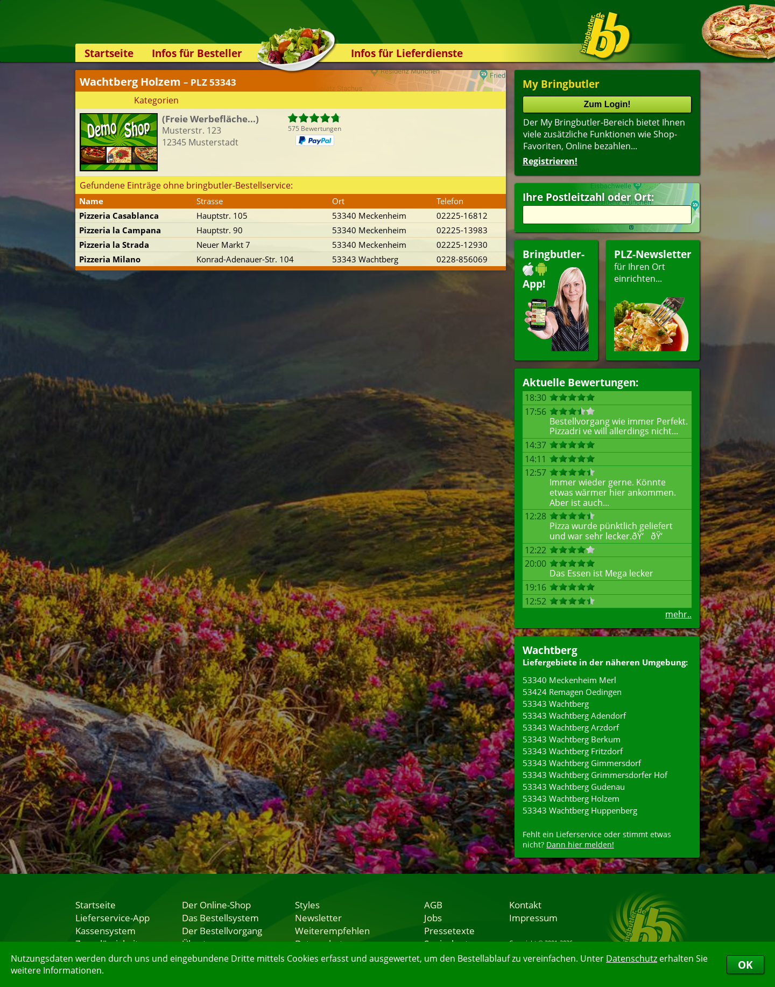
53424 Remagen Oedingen (572, 691)
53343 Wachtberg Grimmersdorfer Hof (595, 774)
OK (745, 964)
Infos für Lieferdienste (407, 53)
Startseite (108, 53)
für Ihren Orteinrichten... (653, 299)
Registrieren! (550, 161)
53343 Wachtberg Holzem (571, 798)
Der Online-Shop (216, 904)
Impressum (533, 917)
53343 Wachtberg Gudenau (574, 786)
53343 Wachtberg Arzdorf (571, 727)
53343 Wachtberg (556, 703)
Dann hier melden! (580, 844)
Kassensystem (105, 930)
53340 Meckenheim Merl (569, 680)
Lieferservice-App (112, 917)
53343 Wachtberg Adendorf (574, 715)
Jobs (433, 917)
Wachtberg (550, 650)
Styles (307, 904)
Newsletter (318, 917)
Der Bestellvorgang (222, 930)
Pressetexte (449, 930)
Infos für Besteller (197, 53)
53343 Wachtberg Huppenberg (580, 810)
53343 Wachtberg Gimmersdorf (582, 762)
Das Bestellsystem (220, 917)
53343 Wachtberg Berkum (572, 739)
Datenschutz (631, 958)
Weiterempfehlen (332, 930)
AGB (433, 904)
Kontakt (525, 904)
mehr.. (678, 614)
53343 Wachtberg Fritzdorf (573, 751)
